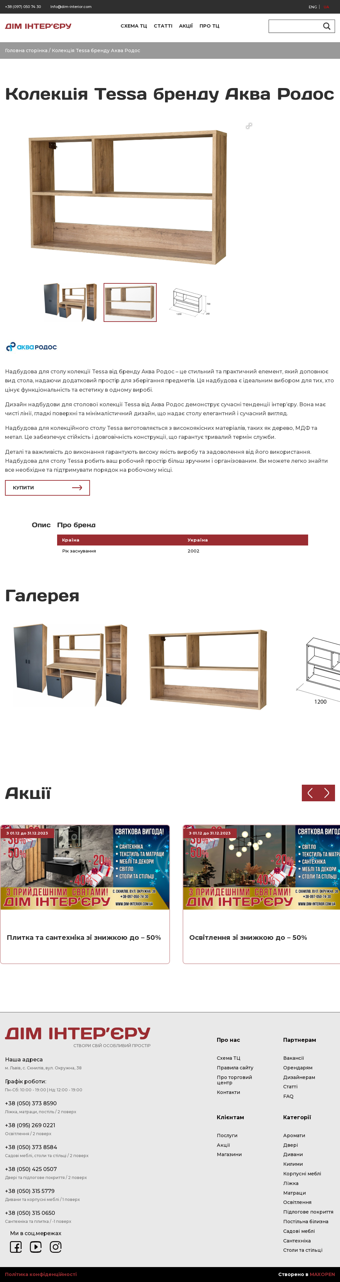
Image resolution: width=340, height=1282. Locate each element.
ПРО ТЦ (209, 26)
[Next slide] (326, 793)
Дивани (293, 1154)
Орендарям (297, 1068)
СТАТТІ (163, 26)
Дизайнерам (299, 1077)
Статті (290, 1087)
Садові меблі (299, 1231)
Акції (223, 1145)
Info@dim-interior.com (71, 6)
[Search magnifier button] (325, 26)
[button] (249, 126)
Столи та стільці (302, 1250)
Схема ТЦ (228, 1058)
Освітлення (297, 1202)
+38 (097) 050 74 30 (23, 6)
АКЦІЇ (186, 26)
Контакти (228, 1092)
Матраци (294, 1193)
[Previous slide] (310, 793)
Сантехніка (297, 1241)
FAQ (288, 1096)
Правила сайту (235, 1068)
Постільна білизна (305, 1222)
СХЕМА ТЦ (134, 26)
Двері (290, 1145)
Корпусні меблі (302, 1174)
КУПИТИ (47, 488)
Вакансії (293, 1058)
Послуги (227, 1135)
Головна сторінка (26, 50)
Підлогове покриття (308, 1212)
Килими (293, 1164)
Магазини (229, 1154)
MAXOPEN (322, 1274)
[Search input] (298, 26)
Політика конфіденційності (41, 1274)
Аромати (294, 1135)
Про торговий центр (234, 1080)
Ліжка (290, 1183)
